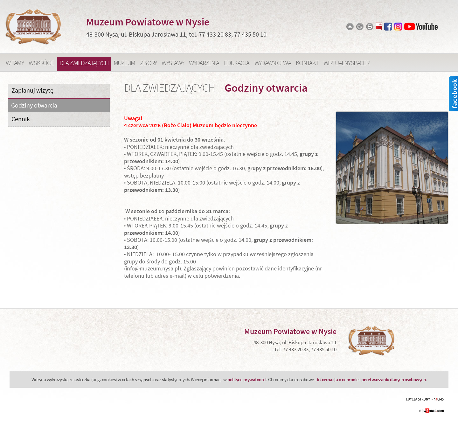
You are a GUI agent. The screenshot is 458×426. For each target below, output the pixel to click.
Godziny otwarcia (34, 105)
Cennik (20, 119)
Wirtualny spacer (346, 63)
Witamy (15, 63)
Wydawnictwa (272, 63)
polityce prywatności (246, 379)
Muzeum (124, 63)
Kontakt (307, 63)
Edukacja (236, 63)
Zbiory (148, 63)
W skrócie (41, 63)
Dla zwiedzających (83, 63)
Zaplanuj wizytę (32, 90)
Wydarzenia (204, 63)
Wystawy (173, 63)
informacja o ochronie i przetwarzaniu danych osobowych (371, 379)
